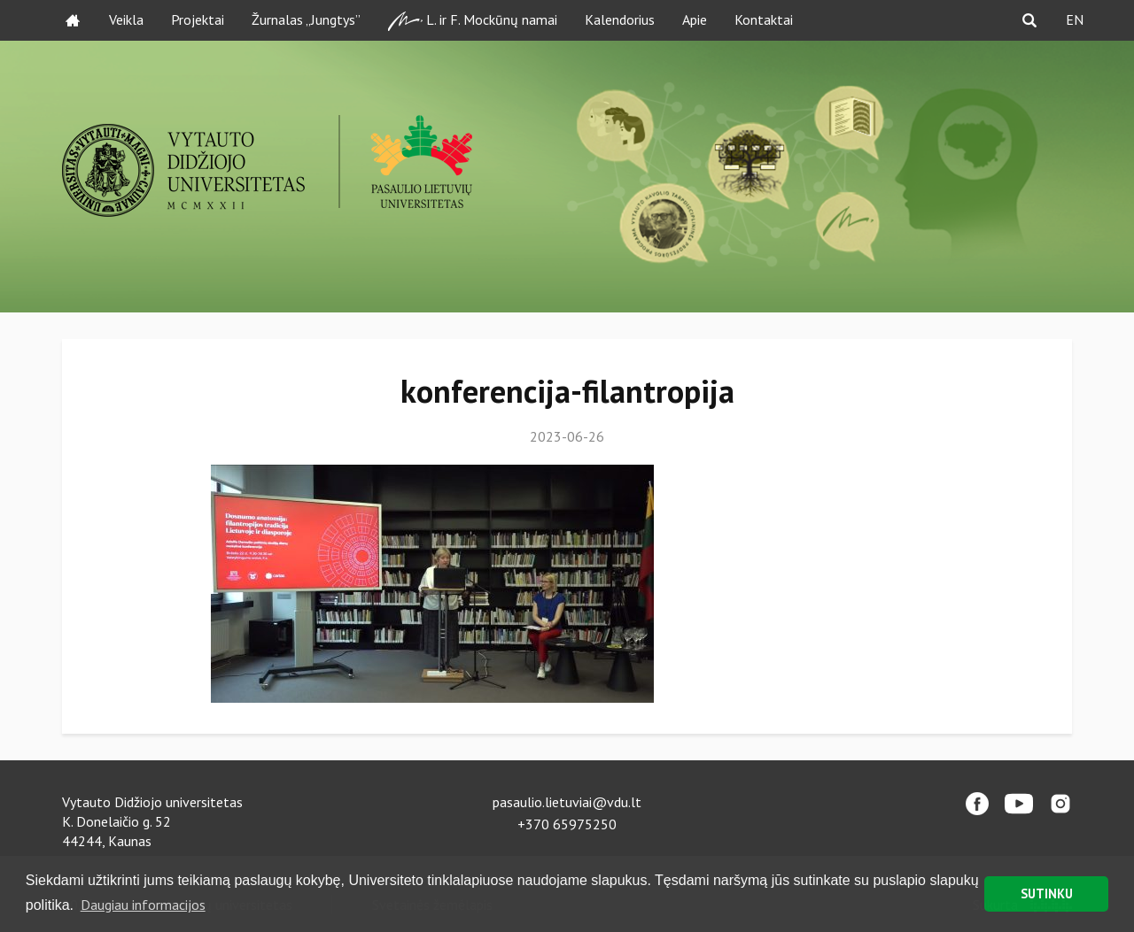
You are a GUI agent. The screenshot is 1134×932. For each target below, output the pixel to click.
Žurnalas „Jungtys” (306, 19)
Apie (694, 19)
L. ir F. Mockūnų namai (472, 21)
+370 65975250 (567, 824)
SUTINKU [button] (1047, 893)
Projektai (197, 19)
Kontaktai (763, 19)
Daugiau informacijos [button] (143, 904)
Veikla (126, 19)
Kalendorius (620, 19)
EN (1075, 19)
